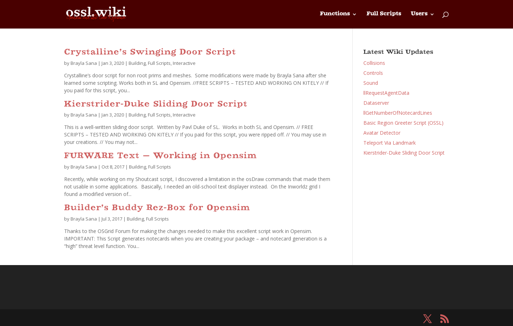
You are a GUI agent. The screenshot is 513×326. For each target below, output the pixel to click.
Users (419, 14)
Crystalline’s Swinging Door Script (150, 52)
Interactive (184, 63)
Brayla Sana (84, 63)
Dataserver (376, 102)
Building (137, 63)
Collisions (374, 62)
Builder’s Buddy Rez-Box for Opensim (157, 208)
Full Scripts (384, 14)
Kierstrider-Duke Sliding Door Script (156, 104)
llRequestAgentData (386, 92)
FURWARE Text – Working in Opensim (160, 156)
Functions (335, 14)
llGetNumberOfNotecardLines (397, 112)
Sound (370, 82)
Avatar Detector (381, 132)
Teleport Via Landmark (389, 142)
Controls (373, 72)
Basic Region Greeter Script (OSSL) (403, 122)
